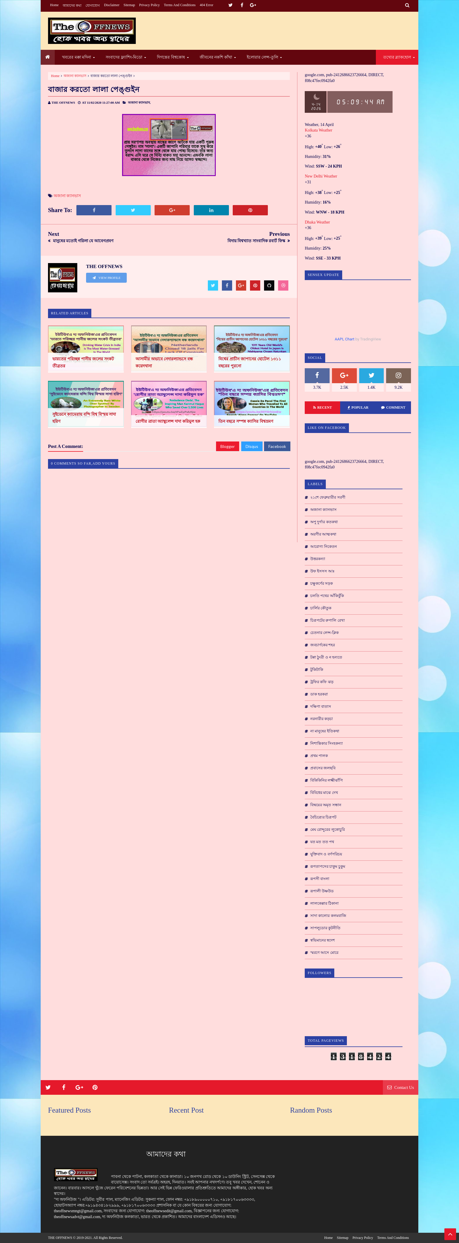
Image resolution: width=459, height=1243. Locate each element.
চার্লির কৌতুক (320, 608)
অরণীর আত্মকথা (323, 534)
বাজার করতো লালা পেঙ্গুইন (94, 89)
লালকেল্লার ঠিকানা (324, 903)
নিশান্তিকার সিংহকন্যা (326, 743)
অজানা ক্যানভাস (75, 76)
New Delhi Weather (321, 176)
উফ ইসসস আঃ (322, 571)
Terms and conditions (180, 5)
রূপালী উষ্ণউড (322, 891)
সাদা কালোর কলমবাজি (328, 915)
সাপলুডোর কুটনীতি (325, 928)
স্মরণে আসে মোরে (324, 952)
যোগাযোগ (92, 6)
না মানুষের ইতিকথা (324, 731)
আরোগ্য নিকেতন (323, 546)
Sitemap (129, 5)
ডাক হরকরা (319, 694)
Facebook (277, 446)
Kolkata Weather (319, 130)
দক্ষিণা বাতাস (320, 706)
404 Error (206, 5)
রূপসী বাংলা (319, 879)
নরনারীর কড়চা (321, 719)
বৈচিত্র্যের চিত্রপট (323, 817)
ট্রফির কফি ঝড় (321, 682)
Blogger (227, 446)
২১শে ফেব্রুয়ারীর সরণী (327, 497)
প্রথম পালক (319, 755)
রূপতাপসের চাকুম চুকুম (327, 866)
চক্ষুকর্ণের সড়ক (321, 583)
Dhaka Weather (317, 222)
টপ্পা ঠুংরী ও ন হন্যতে (326, 657)
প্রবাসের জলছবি (322, 768)
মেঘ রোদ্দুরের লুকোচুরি (327, 829)
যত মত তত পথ (322, 842)
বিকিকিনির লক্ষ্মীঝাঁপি (326, 780)
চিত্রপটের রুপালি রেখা (327, 620)
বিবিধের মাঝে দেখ (324, 792)
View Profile (107, 277)
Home (54, 5)
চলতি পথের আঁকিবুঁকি (327, 596)
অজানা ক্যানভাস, (139, 102)
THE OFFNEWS (60, 1238)
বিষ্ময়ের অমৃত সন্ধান (325, 805)
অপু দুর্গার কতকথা (324, 522)
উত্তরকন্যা (317, 559)
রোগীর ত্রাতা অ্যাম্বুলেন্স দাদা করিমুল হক (168, 421)
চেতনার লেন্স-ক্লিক (324, 632)
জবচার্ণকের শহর (322, 645)
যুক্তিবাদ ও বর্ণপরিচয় (326, 854)
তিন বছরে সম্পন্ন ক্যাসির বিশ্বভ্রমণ (245, 421)
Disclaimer (111, 5)
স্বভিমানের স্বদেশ (322, 940)
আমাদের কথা (72, 6)
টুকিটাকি (316, 669)
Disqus (252, 446)
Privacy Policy (149, 5)
